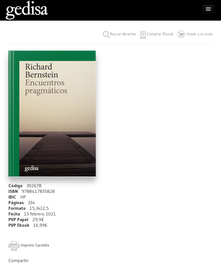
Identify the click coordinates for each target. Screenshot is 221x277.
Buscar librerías (119, 33)
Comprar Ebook (160, 33)
